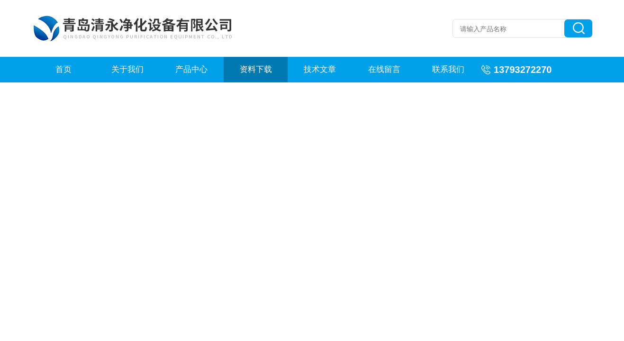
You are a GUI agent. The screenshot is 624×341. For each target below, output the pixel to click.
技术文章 (320, 69)
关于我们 (127, 69)
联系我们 (448, 69)
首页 (63, 69)
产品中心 (191, 69)
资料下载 (256, 69)
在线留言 (384, 69)
